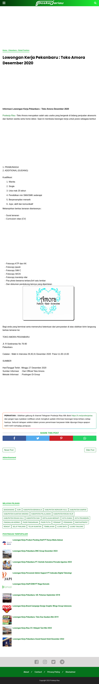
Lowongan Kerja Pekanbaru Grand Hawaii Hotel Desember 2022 (38, 639)
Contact (38, 672)
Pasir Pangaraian (30, 522)
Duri (19, 510)
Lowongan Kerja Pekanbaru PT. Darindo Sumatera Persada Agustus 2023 (42, 562)
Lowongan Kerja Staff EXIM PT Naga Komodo (31, 584)
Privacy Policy (53, 672)
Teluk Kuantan (34, 527)
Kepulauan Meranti (51, 518)
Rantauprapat (81, 522)
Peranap (57, 522)
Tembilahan (49, 527)
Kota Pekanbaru (82, 518)
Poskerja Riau (9, 115)
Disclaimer (71, 672)
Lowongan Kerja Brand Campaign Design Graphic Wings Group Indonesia (42, 606)
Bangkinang (9, 510)
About (26, 672)
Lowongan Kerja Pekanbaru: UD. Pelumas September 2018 (36, 595)
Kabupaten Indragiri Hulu (56, 510)
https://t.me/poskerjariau (82, 415)
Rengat (7, 527)
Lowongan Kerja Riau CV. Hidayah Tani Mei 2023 (32, 628)
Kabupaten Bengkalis (32, 510)
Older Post (90, 450)
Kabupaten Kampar (78, 510)
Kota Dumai (67, 518)
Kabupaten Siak (33, 518)
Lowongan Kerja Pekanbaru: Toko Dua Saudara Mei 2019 (36, 617)
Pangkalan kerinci (12, 522)
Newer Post (9, 450)
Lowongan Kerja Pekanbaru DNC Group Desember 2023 (35, 551)
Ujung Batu (62, 527)
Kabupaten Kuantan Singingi (16, 514)
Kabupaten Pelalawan (41, 514)
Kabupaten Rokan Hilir (63, 514)
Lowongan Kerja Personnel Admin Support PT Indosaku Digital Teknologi (42, 573)
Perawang (67, 522)
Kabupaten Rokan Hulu (14, 518)
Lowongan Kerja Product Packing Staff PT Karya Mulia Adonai (38, 540)
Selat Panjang (19, 527)
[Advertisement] (49, 27)
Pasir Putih (46, 522)
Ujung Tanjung (76, 527)
